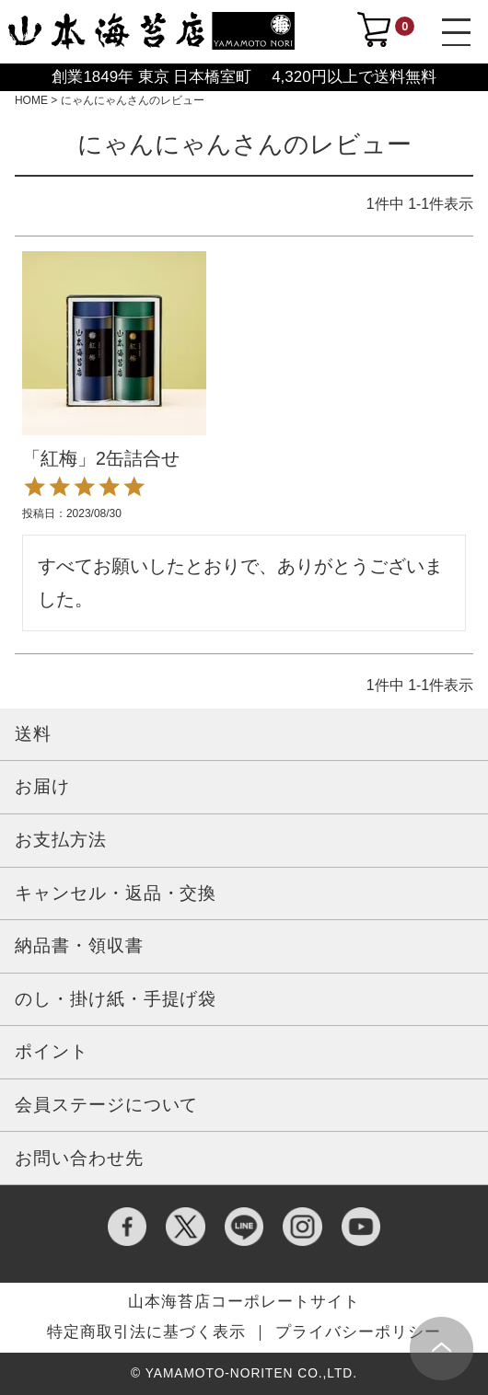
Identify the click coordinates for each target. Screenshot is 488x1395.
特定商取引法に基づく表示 (146, 1333)
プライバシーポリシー (358, 1333)
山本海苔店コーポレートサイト (243, 1302)
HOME (31, 100)
